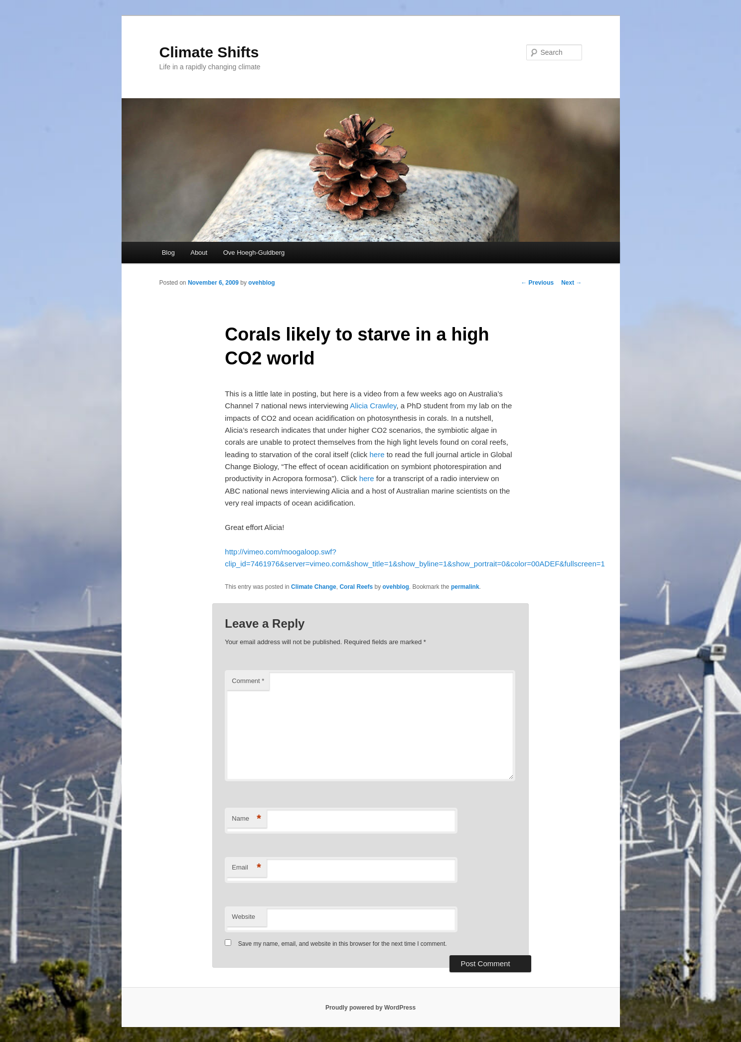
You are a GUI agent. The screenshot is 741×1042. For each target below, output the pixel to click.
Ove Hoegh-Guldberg (254, 252)
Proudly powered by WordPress (370, 1007)
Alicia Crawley (373, 405)
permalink (465, 586)
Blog (168, 252)
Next (571, 282)
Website (243, 916)
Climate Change (313, 586)
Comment (248, 681)
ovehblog (261, 282)
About (198, 252)
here (377, 454)
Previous (537, 282)
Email (246, 868)
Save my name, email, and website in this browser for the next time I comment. (342, 943)
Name (246, 819)
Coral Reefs (356, 586)
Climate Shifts (209, 52)
